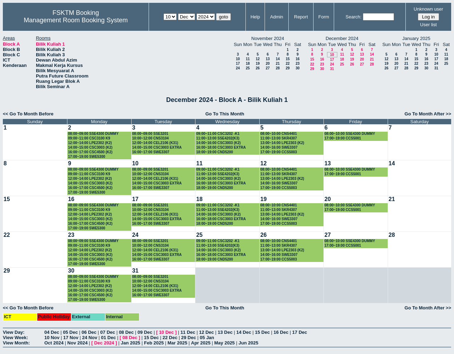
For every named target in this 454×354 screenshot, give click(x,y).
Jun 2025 (248, 343)
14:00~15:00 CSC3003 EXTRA (157, 147)
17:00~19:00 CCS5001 (343, 138)
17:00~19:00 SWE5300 (86, 157)
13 (268, 59)
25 (248, 68)
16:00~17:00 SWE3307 (151, 152)
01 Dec (108, 337)
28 (277, 68)
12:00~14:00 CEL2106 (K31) (155, 143)
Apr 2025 (201, 343)
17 (238, 63)
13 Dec (225, 332)
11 (248, 59)
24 (238, 68)
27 (268, 68)
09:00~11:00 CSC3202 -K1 (217, 134)
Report (301, 16)
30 (297, 68)
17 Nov (70, 337)
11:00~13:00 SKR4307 (278, 138)
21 (277, 63)
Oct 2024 (53, 343)
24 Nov (90, 337)
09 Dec (145, 332)
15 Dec (262, 332)
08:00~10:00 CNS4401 (278, 134)
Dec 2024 (104, 343)
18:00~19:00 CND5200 (214, 152)
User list (428, 24)
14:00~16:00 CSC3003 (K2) (218, 143)
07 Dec (107, 332)
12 (258, 59)
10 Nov (52, 337)
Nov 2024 (77, 343)
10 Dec (166, 332)
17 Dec (299, 332)
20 (268, 63)
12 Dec (206, 332)
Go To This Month (224, 113)
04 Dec (51, 332)
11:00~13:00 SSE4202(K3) (217, 138)
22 (287, 63)
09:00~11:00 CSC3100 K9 (89, 138)
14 (277, 59)
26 (258, 68)
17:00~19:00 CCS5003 (278, 152)
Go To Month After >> (428, 113)
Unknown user (428, 9)
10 (238, 59)
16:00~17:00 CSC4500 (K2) (90, 152)
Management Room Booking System (76, 20)
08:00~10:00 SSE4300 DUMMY (350, 134)
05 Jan (207, 337)
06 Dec (89, 332)
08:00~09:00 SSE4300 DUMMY (93, 134)
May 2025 (224, 343)
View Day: (13, 332)
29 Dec (188, 337)
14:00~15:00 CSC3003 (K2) (90, 147)
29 (287, 68)
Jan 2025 (130, 343)
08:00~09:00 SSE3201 (150, 134)
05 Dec (70, 332)
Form (324, 16)
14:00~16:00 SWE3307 (279, 147)
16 (297, 59)
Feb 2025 (154, 343)
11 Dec (188, 332)
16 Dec (280, 332)
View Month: (16, 343)
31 (332, 69)
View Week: (15, 337)
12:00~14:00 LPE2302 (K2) (90, 143)
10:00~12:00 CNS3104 (150, 138)
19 (258, 63)
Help (255, 16)
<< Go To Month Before (28, 113)
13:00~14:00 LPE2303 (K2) (282, 143)
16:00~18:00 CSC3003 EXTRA (221, 147)
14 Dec (243, 332)
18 (248, 63)
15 (287, 59)
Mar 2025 (177, 343)
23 (297, 63)
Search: (353, 16)
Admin (276, 16)
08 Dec (126, 332)
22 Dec (169, 337)
